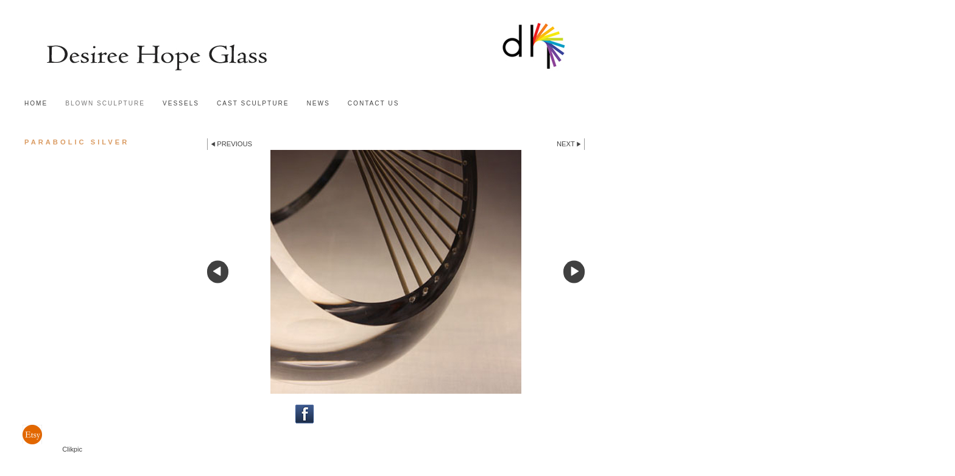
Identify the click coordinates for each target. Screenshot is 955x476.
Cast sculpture (253, 103)
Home (36, 103)
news (318, 103)
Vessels (181, 103)
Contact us (374, 103)
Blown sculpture (105, 103)
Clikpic (72, 449)
